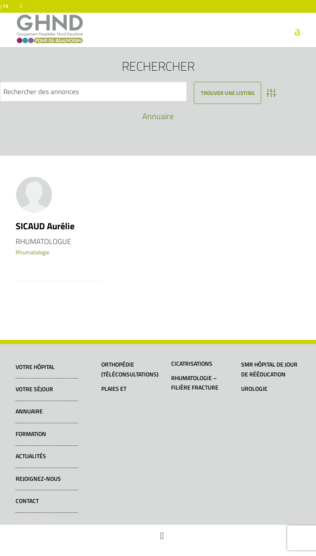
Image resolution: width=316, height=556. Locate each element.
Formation (31, 433)
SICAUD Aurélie (45, 226)
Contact (27, 500)
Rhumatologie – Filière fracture (194, 383)
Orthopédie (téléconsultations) (129, 369)
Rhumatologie (32, 252)
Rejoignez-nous (38, 478)
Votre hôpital (35, 366)
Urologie (254, 388)
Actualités (31, 456)
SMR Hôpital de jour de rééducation (269, 369)
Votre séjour (34, 389)
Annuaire (158, 116)
